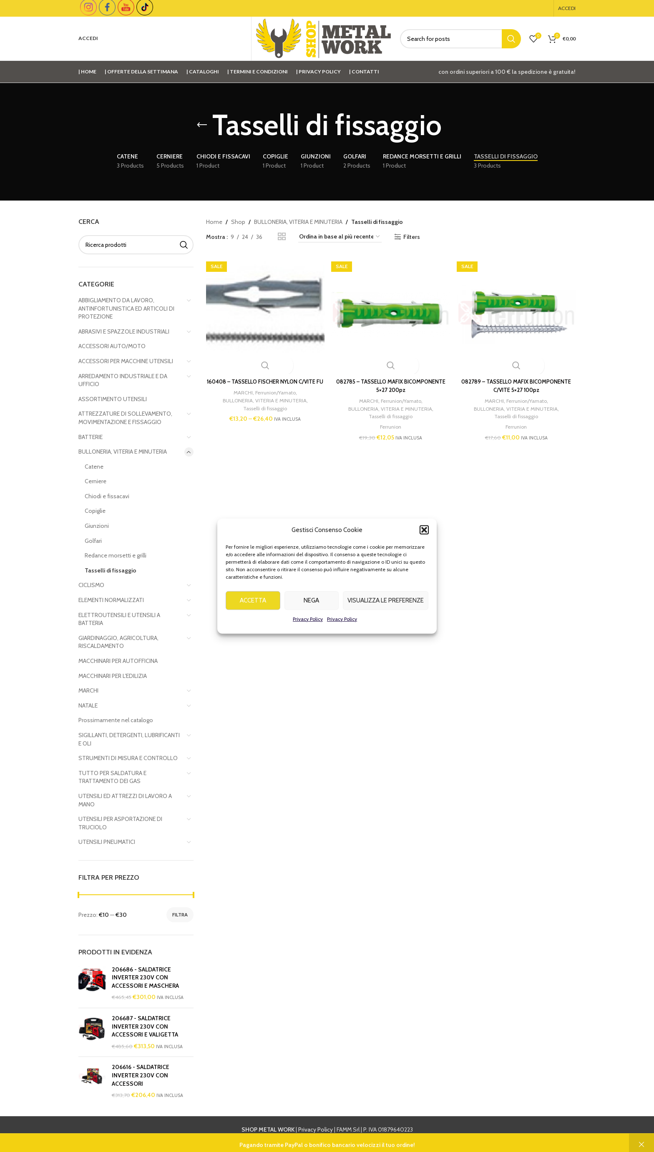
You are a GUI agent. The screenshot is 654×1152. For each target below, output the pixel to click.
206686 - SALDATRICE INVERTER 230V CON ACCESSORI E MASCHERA (145, 977)
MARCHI (88, 690)
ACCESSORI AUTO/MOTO (112, 346)
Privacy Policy (308, 637)
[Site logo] (324, 38)
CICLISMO (91, 585)
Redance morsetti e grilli (115, 555)
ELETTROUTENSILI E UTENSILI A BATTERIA (119, 619)
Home (214, 222)
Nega (311, 618)
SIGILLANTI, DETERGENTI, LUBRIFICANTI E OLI (129, 739)
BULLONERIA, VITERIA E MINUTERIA (122, 451)
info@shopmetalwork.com (461, 1138)
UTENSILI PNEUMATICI (106, 842)
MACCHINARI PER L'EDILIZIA (112, 676)
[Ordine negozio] (340, 237)
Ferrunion (390, 422)
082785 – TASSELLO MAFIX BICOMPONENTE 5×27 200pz (391, 382)
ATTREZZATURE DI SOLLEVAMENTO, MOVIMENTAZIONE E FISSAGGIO (125, 418)
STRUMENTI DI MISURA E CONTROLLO (128, 758)
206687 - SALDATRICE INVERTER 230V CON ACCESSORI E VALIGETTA (145, 1026)
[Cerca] (460, 38)
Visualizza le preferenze (385, 618)
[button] (424, 548)
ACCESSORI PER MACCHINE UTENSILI (125, 361)
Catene (94, 466)
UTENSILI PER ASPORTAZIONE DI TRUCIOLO (120, 823)
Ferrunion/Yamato (273, 397)
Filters (411, 237)
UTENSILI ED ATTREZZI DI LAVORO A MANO (125, 800)
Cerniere (95, 481)
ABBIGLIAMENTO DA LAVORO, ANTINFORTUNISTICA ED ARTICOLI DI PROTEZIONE (126, 308)
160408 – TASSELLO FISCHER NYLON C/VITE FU (263, 382)
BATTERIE (90, 437)
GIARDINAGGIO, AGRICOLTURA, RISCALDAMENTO (118, 642)
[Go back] (201, 125)
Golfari (93, 541)
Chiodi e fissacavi (107, 496)
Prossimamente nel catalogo (115, 720)
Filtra (180, 914)
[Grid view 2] (282, 236)
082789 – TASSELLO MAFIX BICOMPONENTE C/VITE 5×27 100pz (518, 382)
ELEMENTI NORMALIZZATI (111, 600)
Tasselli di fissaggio (110, 570)
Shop (238, 222)
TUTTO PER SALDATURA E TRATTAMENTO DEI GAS (112, 777)
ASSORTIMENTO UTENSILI (112, 399)
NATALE (88, 705)
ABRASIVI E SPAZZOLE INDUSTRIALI (123, 331)
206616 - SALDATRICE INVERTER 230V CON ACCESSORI (140, 1075)
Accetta (253, 618)
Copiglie (95, 511)
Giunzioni (97, 526)
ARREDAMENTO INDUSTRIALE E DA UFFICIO (122, 380)
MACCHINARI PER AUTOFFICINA (118, 661)
